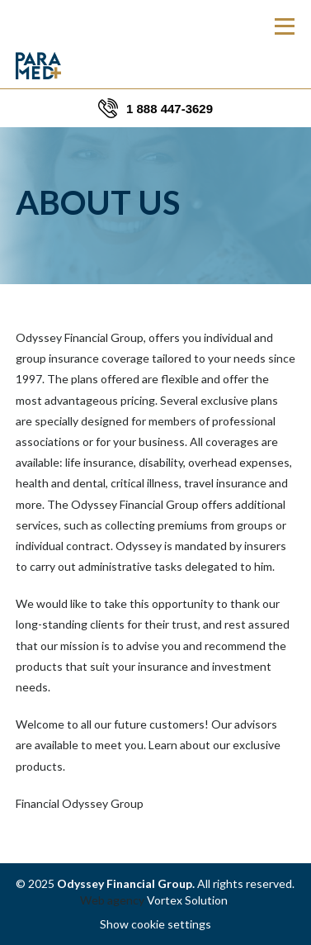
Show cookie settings (155, 924)
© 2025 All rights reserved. (155, 883)
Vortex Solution (187, 900)
